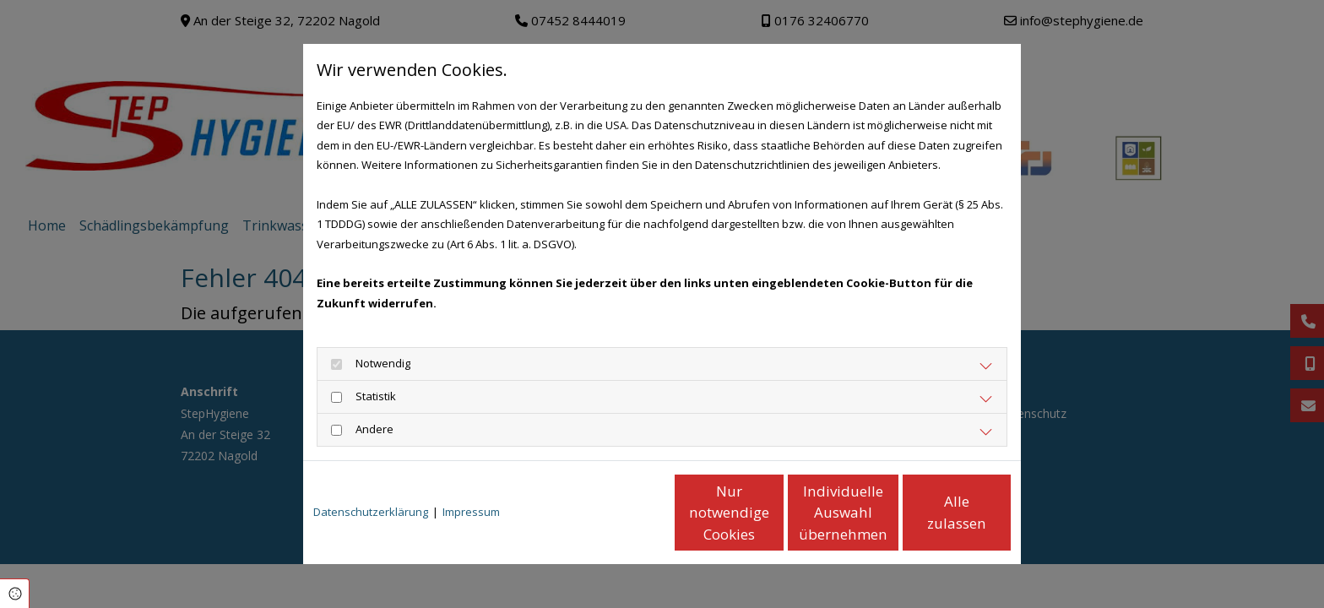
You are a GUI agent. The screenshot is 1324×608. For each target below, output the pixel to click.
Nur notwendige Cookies (612, 512)
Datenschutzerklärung (370, 511)
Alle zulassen (932, 512)
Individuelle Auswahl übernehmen (773, 512)
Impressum (471, 511)
